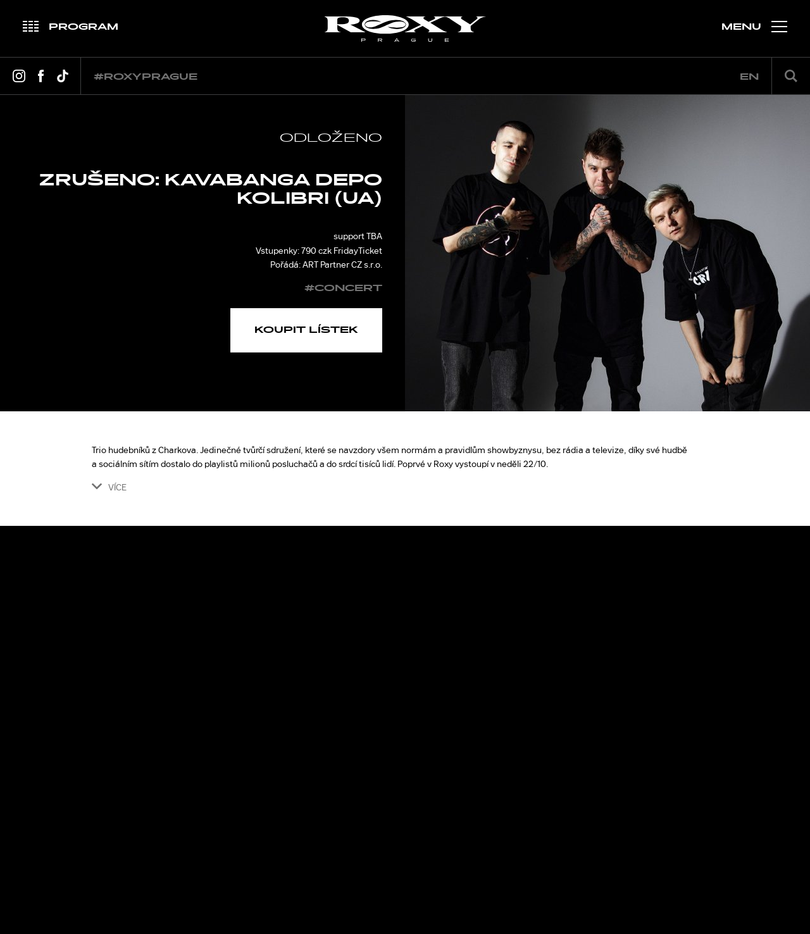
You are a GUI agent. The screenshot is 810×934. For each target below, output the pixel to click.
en (749, 77)
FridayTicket (357, 251)
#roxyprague (145, 77)
